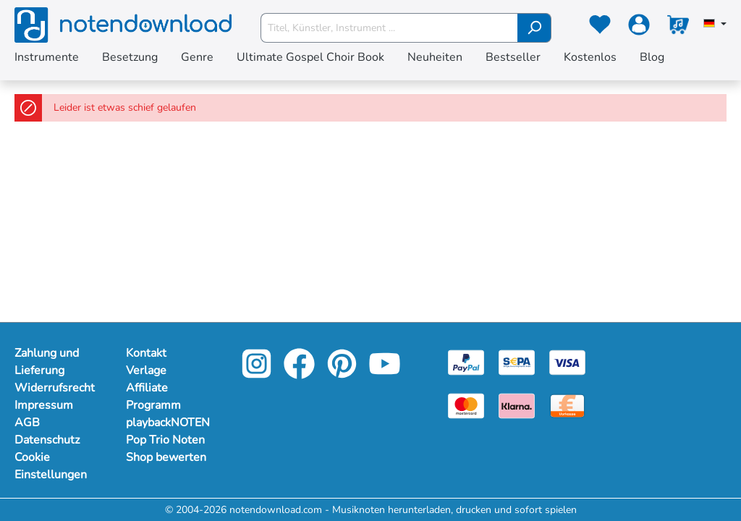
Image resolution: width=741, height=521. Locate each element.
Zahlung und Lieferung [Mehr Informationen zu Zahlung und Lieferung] (46, 361)
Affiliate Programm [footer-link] (153, 396)
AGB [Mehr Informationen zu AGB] (27, 423)
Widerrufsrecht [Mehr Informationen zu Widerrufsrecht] (54, 388)
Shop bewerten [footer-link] (166, 457)
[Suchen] (534, 28)
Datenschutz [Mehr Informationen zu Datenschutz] (47, 440)
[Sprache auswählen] (715, 24)
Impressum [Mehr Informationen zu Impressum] (43, 405)
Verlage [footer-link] (146, 370)
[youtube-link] (384, 374)
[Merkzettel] (599, 27)
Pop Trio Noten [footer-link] (165, 440)
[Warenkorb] (678, 27)
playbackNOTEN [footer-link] (167, 423)
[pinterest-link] (343, 374)
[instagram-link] (258, 374)
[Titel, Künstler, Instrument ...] (389, 28)
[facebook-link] (300, 374)
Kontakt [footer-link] (146, 353)
